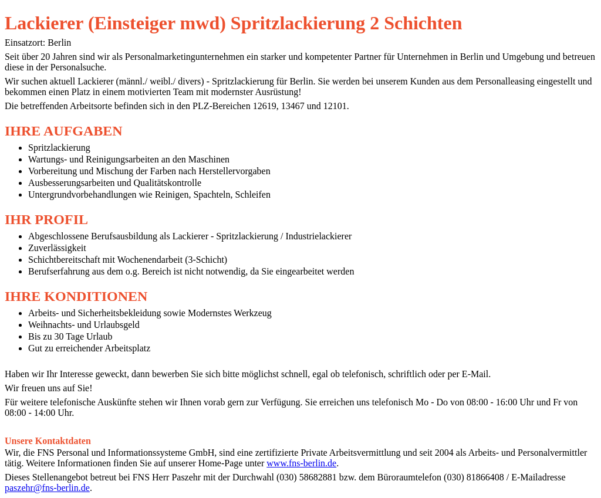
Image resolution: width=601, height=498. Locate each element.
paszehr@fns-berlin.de (47, 488)
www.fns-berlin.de (301, 463)
